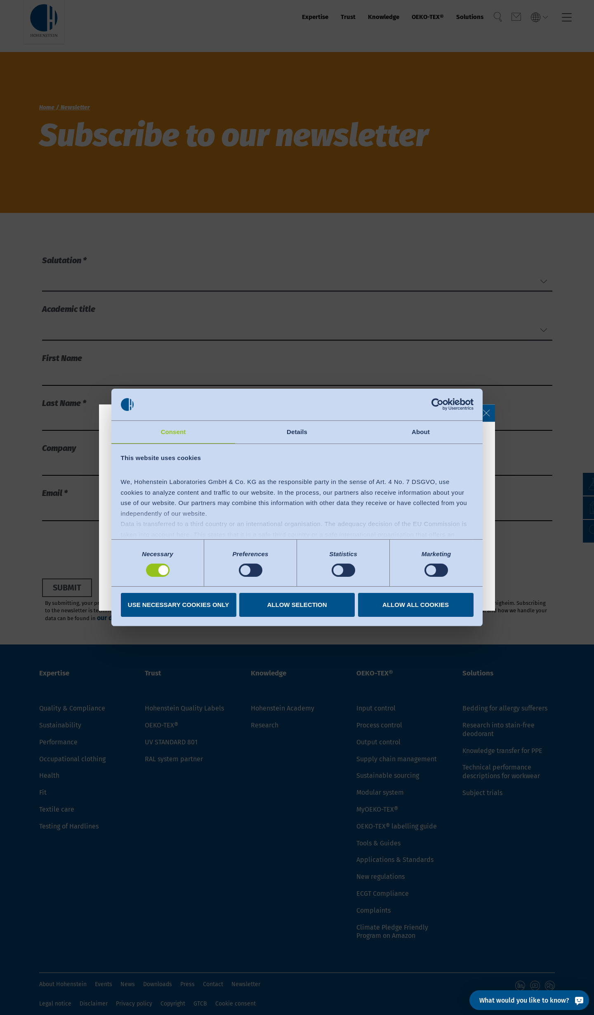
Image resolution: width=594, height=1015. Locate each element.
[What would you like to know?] (529, 1000)
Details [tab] (297, 431)
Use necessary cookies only (178, 605)
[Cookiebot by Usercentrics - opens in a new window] (437, 404)
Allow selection (297, 605)
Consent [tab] (173, 431)
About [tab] (421, 431)
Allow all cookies (415, 605)
